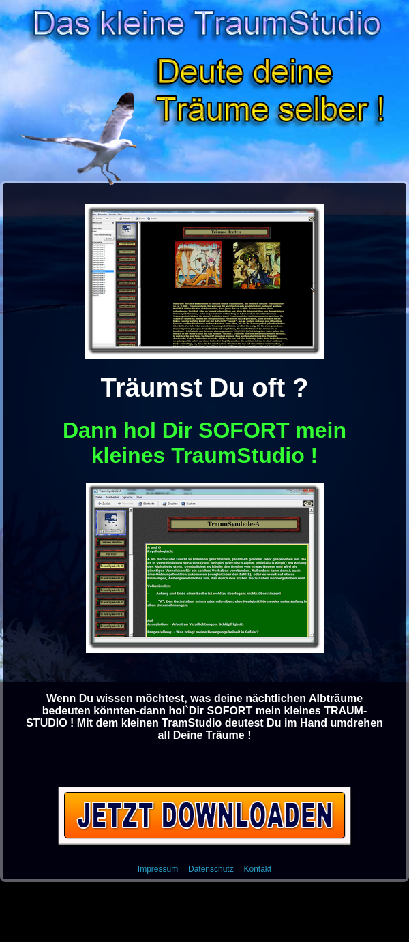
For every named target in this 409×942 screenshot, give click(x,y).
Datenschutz (211, 869)
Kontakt (257, 869)
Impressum (158, 869)
